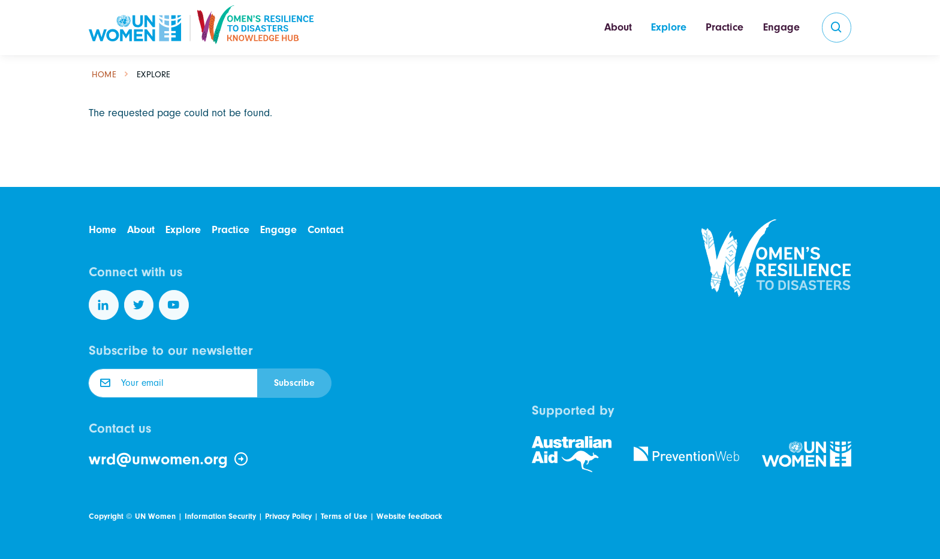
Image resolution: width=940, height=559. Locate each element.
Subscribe (294, 382)
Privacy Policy (288, 516)
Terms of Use (344, 516)
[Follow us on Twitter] (139, 305)
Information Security (220, 516)
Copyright (106, 516)
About (618, 27)
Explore (668, 27)
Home (104, 75)
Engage (781, 27)
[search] (837, 28)
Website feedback (409, 516)
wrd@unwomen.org (169, 459)
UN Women (155, 516)
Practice (724, 27)
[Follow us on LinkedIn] (104, 305)
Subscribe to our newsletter (171, 350)
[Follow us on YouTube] (174, 305)
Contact (326, 229)
